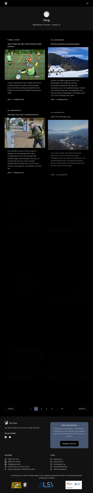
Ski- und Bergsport (57, 40)
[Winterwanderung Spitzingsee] (68, 63)
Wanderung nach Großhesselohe (24, 118)
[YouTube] (6, 437)
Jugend (16, 40)
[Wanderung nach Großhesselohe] (25, 137)
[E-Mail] (10, 437)
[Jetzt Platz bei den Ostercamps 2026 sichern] (25, 65)
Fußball (11, 40)
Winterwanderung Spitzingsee (66, 45)
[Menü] (87, 3)
